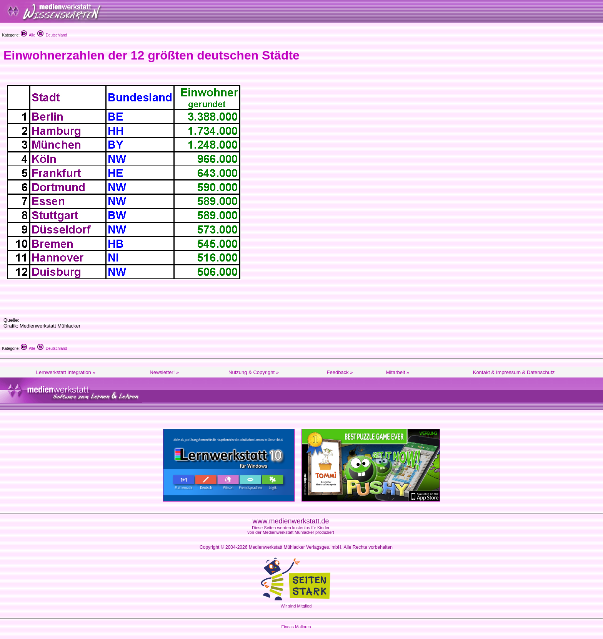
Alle (28, 35)
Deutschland (52, 35)
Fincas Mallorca (296, 626)
